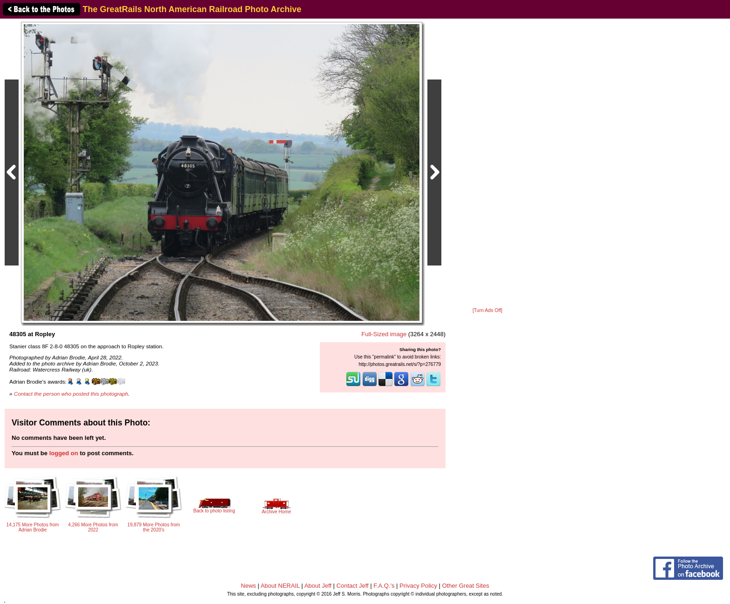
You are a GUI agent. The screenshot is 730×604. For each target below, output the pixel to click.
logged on (63, 453)
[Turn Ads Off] (487, 310)
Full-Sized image (383, 334)
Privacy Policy (418, 585)
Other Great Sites (465, 585)
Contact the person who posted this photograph (71, 394)
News (248, 585)
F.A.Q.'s (383, 585)
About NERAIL (280, 585)
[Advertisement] (487, 163)
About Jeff (317, 585)
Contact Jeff (353, 585)
